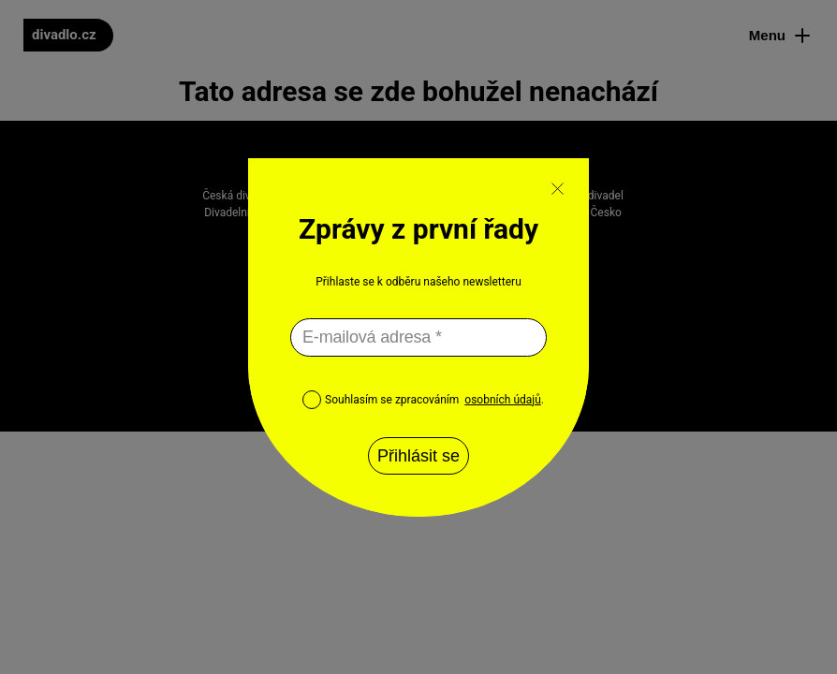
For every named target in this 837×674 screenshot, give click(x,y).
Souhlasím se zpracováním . (423, 399)
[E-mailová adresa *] (418, 337)
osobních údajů (502, 399)
